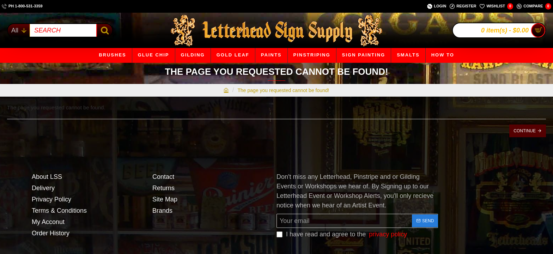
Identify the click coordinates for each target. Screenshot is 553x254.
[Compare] (534, 6)
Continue (525, 130)
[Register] (463, 6)
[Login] (436, 6)
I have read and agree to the (342, 234)
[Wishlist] (496, 6)
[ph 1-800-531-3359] (22, 6)
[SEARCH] (104, 30)
